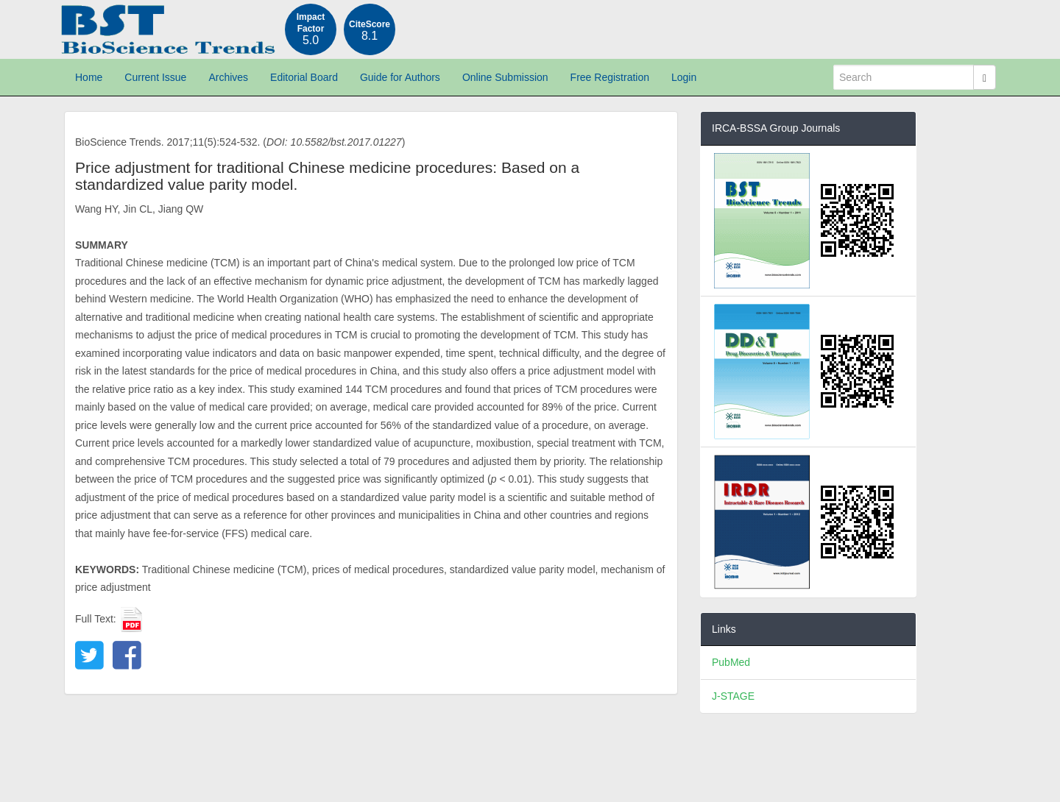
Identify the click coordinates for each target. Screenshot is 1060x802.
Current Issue (155, 77)
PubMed (731, 662)
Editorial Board (304, 77)
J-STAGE (733, 696)
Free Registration (609, 77)
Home (88, 77)
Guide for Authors (400, 77)
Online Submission (505, 77)
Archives (228, 77)
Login (683, 77)
